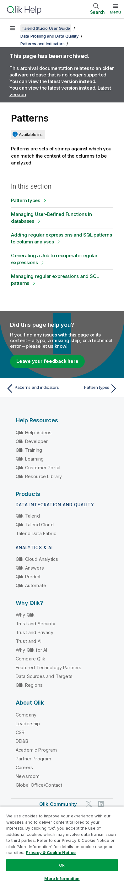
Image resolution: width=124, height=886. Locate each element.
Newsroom (28, 776)
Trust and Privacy (34, 632)
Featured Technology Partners (48, 667)
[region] (62, 846)
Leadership (28, 723)
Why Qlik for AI (31, 650)
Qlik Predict (28, 576)
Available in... (31, 134)
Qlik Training (29, 450)
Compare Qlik (30, 658)
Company (26, 714)
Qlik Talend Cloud (35, 524)
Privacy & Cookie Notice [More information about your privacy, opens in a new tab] (51, 852)
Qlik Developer (32, 441)
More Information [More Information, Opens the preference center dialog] (61, 878)
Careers (24, 767)
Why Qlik (25, 615)
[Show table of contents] (12, 28)
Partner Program (33, 758)
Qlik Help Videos (34, 432)
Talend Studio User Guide (46, 28)
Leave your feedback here (47, 361)
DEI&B (22, 741)
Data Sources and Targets (44, 676)
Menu (115, 11)
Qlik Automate (31, 585)
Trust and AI (28, 641)
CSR (20, 732)
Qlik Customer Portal (38, 467)
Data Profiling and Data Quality (49, 36)
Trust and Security (35, 623)
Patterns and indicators (42, 43)
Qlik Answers (30, 568)
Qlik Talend (28, 516)
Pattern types (25, 200)
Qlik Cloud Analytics (37, 559)
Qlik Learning (30, 458)
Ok (62, 865)
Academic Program (36, 750)
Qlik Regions (29, 685)
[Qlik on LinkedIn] (100, 804)
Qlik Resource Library (39, 476)
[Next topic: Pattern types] (91, 388)
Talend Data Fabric (36, 533)
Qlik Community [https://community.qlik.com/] (58, 804)
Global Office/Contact (39, 785)
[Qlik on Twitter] (89, 804)
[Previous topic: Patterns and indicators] (33, 388)
